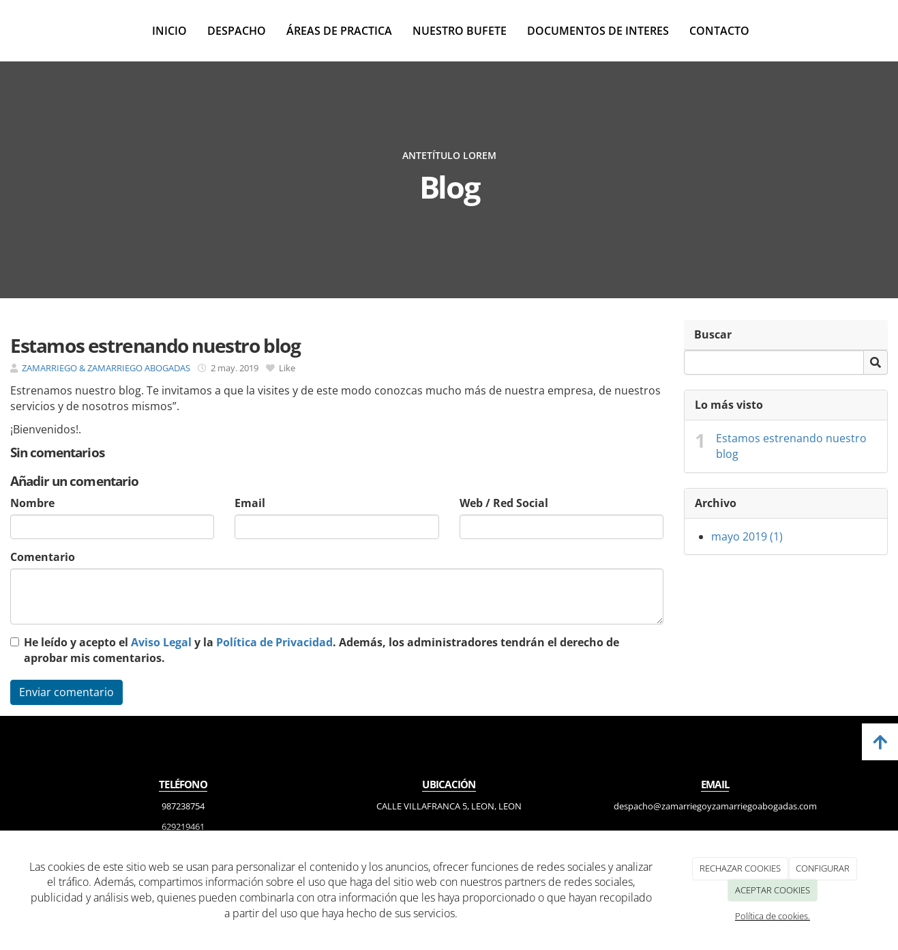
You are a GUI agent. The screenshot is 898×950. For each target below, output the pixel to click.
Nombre (32, 502)
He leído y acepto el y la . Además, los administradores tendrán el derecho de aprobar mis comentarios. (321, 650)
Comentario (42, 556)
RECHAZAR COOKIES (740, 868)
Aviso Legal (161, 642)
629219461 (183, 826)
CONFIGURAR (823, 868)
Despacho (236, 30)
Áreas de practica (339, 30)
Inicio (169, 30)
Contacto (719, 30)
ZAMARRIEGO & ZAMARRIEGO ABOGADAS (106, 368)
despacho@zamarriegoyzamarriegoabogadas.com (715, 806)
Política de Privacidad (274, 642)
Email (250, 502)
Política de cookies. (772, 916)
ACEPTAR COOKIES (772, 890)
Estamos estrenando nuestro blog (791, 446)
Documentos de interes (598, 30)
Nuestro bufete (460, 30)
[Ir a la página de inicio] (7, 30)
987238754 (183, 806)
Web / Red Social (504, 502)
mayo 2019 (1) (747, 536)
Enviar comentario (66, 692)
